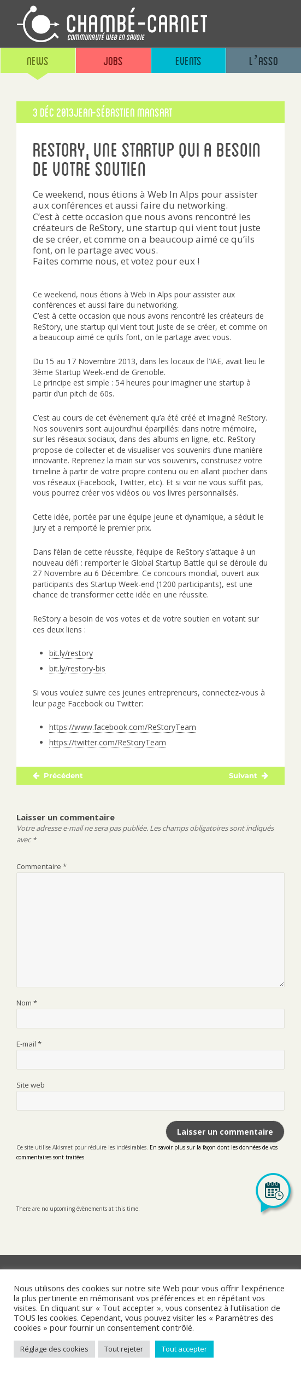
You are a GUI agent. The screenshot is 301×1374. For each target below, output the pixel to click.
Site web (30, 1085)
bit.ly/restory (71, 653)
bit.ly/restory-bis (77, 668)
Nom (26, 1003)
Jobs (113, 60)
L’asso (263, 60)
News (38, 60)
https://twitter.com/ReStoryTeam (107, 742)
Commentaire (41, 866)
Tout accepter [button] (184, 1349)
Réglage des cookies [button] (54, 1349)
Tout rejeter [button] (123, 1349)
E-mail (29, 1044)
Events (188, 60)
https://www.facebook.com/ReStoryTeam (122, 727)
